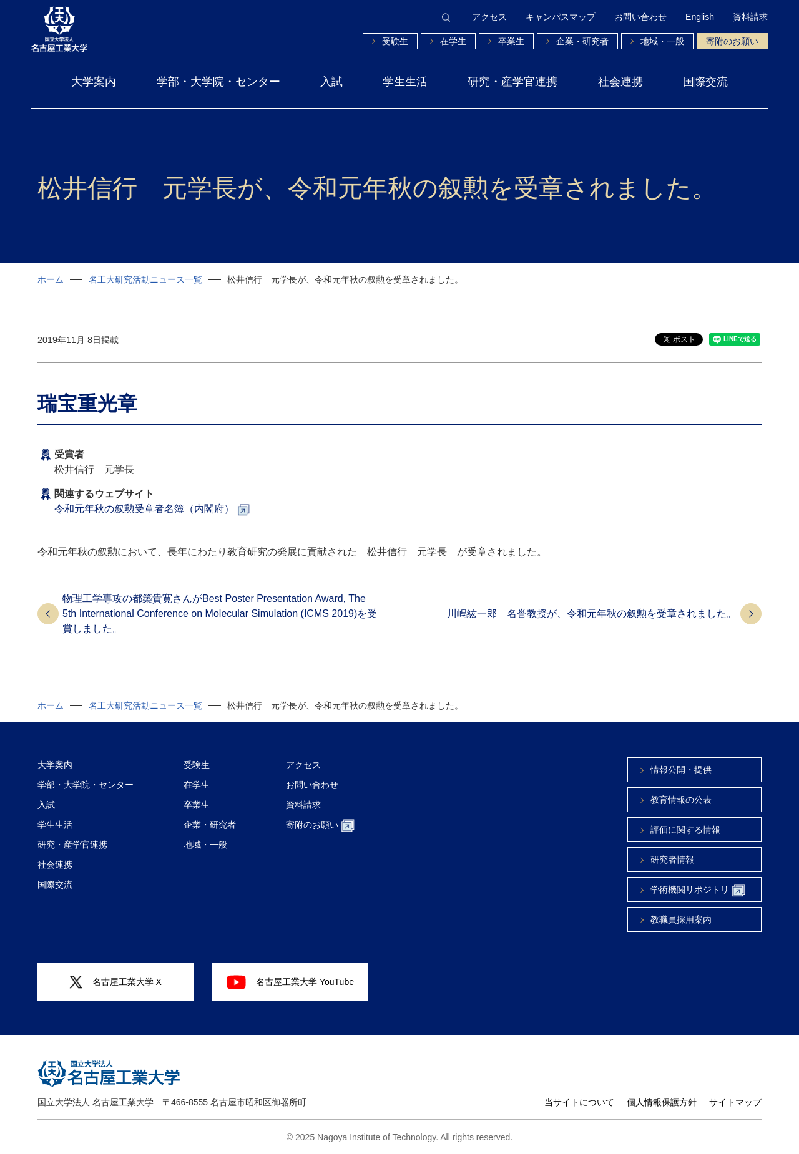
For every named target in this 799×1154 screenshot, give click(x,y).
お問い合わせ (640, 16)
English (699, 16)
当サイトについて (579, 1102)
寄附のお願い (732, 41)
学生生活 (405, 81)
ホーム (50, 279)
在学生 (453, 41)
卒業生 (511, 41)
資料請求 (750, 16)
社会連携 (620, 81)
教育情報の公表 (681, 800)
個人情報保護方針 (662, 1102)
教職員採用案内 (681, 919)
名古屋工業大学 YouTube (290, 982)
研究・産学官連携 (512, 81)
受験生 (395, 41)
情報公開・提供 (681, 770)
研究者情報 (672, 860)
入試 (331, 81)
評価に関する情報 (685, 830)
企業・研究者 (582, 41)
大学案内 (93, 81)
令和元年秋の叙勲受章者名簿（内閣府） (144, 508)
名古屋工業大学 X (115, 982)
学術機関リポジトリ (697, 890)
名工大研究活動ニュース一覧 (145, 279)
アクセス (489, 16)
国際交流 (705, 81)
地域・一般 (662, 41)
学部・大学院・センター (218, 81)
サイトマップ (735, 1102)
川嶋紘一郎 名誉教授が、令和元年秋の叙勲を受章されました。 (592, 613)
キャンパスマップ (561, 16)
